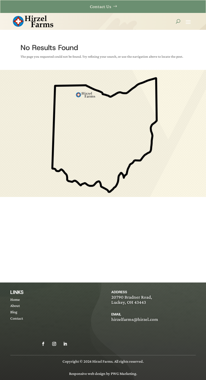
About (15, 306)
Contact (16, 318)
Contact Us (100, 6)
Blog (13, 312)
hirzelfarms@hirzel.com (134, 319)
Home (15, 299)
